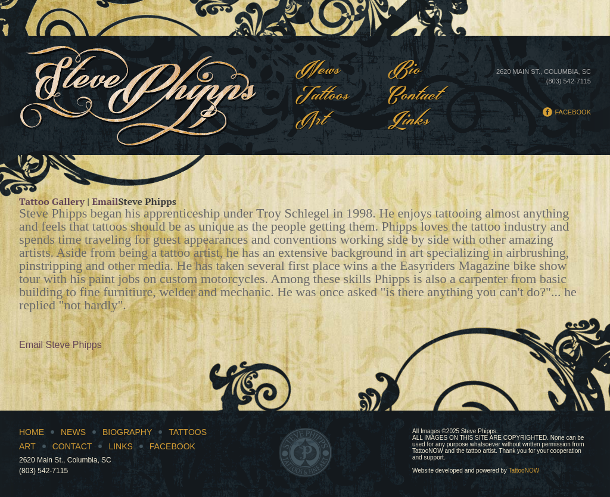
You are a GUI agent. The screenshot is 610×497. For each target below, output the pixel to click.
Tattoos (322, 96)
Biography (127, 432)
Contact (414, 96)
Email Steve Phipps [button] (60, 345)
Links (409, 121)
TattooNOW (523, 470)
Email (105, 201)
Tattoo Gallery (52, 201)
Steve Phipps (138, 95)
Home (31, 432)
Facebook (573, 112)
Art (311, 121)
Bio (405, 71)
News (318, 71)
